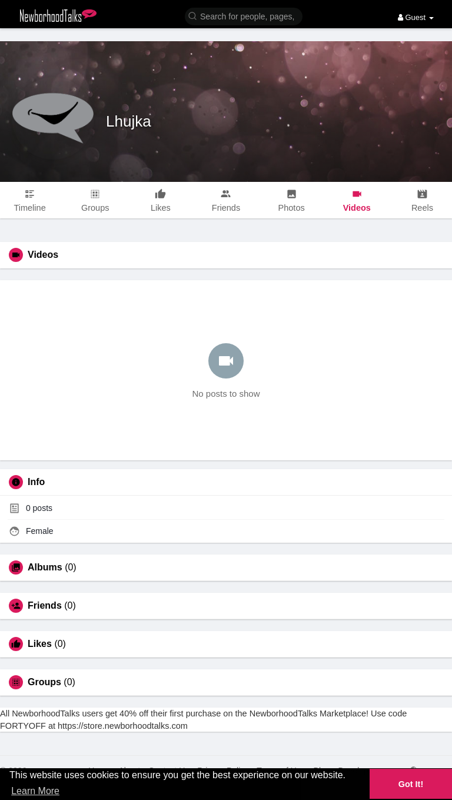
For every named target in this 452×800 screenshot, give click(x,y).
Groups (44, 682)
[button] (244, 15)
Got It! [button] (410, 784)
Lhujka (128, 121)
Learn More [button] (35, 791)
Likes (40, 644)
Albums (45, 567)
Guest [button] (416, 17)
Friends (45, 605)
